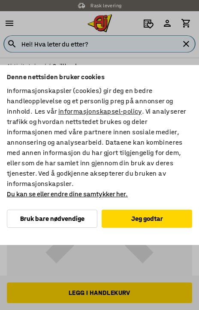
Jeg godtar (147, 218)
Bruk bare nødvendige (52, 218)
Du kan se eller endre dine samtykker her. (67, 194)
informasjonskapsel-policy (100, 111)
